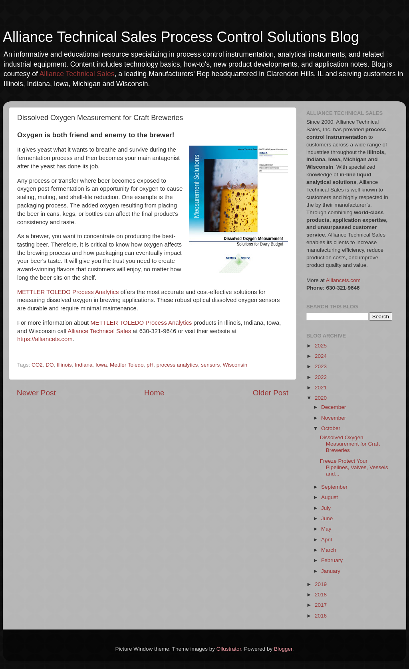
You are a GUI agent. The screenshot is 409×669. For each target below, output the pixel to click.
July (326, 508)
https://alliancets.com (45, 339)
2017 (321, 605)
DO (50, 365)
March (328, 550)
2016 (321, 616)
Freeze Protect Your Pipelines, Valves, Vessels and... (354, 467)
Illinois (64, 365)
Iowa (101, 365)
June (327, 518)
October (330, 428)
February (332, 560)
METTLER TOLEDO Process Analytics (68, 292)
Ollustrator (228, 649)
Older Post (270, 393)
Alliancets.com (343, 280)
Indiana (83, 365)
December (333, 407)
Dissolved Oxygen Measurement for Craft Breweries (350, 443)
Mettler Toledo (127, 365)
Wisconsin (235, 365)
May (326, 529)
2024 (321, 356)
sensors (210, 365)
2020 (321, 398)
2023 (321, 366)
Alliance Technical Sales (77, 74)
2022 (321, 377)
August (329, 497)
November (333, 418)
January (330, 571)
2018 (321, 595)
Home (154, 393)
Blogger (283, 649)
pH (150, 365)
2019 (321, 584)
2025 (321, 346)
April (326, 540)
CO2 (37, 365)
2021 (321, 388)
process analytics (177, 365)
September (334, 487)
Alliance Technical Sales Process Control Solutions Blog (181, 37)
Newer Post (36, 393)
